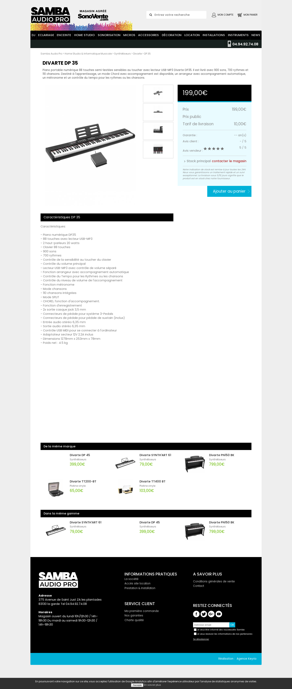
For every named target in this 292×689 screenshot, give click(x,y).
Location (192, 39)
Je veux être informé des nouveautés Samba (221, 633)
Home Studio (84, 39)
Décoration (171, 39)
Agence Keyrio (247, 663)
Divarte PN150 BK (221, 459)
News (255, 39)
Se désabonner (201, 643)
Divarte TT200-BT (83, 485)
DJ (33, 39)
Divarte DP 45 (80, 459)
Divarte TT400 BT (152, 485)
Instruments (238, 39)
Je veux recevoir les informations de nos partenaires (224, 637)
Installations (214, 39)
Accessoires (148, 39)
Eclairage (46, 39)
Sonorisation (109, 39)
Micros (129, 39)
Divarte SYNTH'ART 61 (155, 459)
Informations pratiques (151, 578)
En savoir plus (152, 685)
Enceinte (64, 39)
